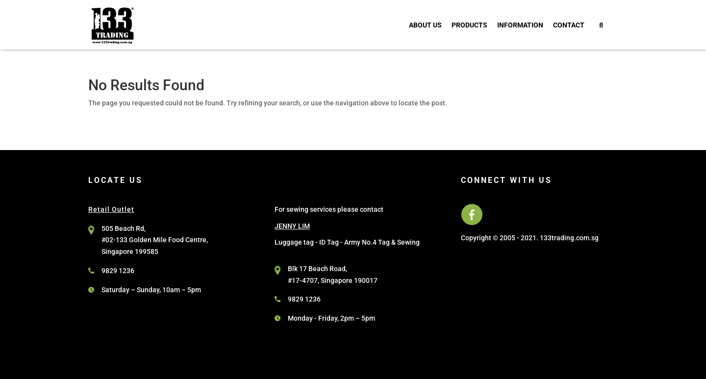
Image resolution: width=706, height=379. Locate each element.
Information (520, 25)
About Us (425, 25)
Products (469, 25)
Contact (568, 25)
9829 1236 (117, 271)
